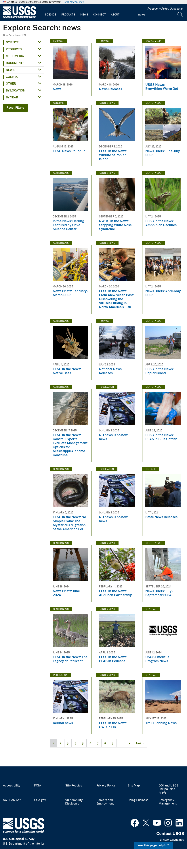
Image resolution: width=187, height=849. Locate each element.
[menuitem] (50, 12)
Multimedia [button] (15, 56)
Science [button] (12, 42)
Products (68, 14)
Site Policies (73, 785)
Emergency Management (168, 802)
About (115, 14)
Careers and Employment (105, 802)
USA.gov (40, 800)
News (84, 14)
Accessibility (11, 785)
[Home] (19, 17)
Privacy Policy (106, 785)
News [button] (10, 70)
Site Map (134, 785)
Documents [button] (15, 63)
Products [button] (14, 49)
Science (50, 14)
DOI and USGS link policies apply (169, 789)
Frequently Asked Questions (165, 8)
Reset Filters (15, 107)
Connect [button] (13, 77)
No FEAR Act (12, 800)
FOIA (37, 785)
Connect (99, 14)
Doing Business (138, 800)
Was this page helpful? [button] (153, 845)
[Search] (180, 14)
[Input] (160, 14)
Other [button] (11, 83)
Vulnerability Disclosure (74, 802)
